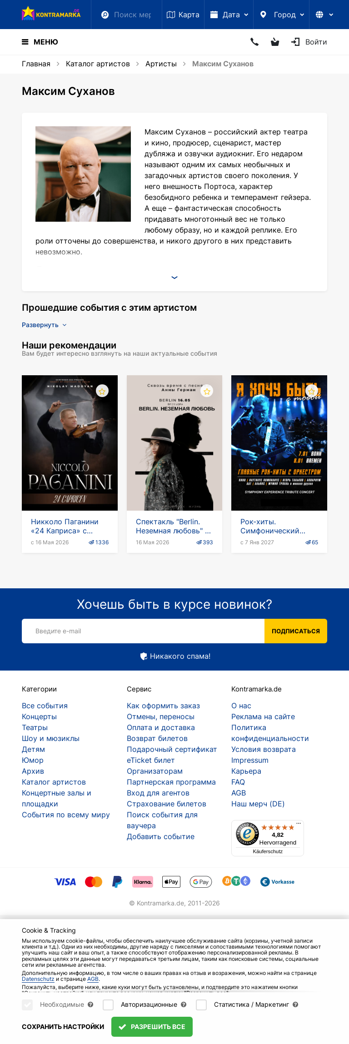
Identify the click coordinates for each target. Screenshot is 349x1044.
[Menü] (298, 825)
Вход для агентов (158, 792)
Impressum (250, 760)
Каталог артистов (98, 63)
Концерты (39, 716)
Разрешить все (152, 1026)
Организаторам (155, 771)
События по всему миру (66, 814)
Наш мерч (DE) (258, 803)
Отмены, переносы (160, 716)
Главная (36, 63)
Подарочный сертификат (172, 749)
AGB (238, 792)
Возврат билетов (157, 738)
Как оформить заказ (163, 705)
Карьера (246, 771)
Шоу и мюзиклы (51, 738)
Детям (33, 749)
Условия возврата (263, 749)
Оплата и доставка (161, 727)
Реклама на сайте (263, 716)
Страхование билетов (166, 803)
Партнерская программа (171, 781)
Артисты (161, 63)
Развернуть (44, 324)
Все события (45, 705)
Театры (35, 727)
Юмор (33, 760)
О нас (241, 705)
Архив (33, 771)
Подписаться (296, 631)
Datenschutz (38, 978)
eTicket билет (151, 760)
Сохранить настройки (63, 1026)
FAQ (238, 781)
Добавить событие (160, 836)
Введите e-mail (58, 631)
